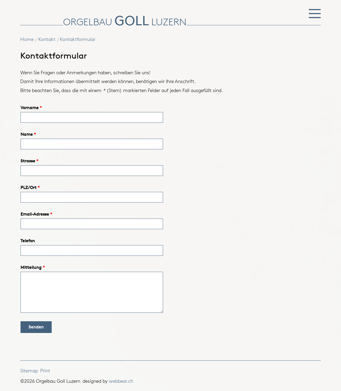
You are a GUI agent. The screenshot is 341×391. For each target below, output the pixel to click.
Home (27, 39)
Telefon (28, 240)
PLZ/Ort (28, 187)
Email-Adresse (35, 214)
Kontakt (46, 39)
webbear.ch (121, 381)
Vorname (30, 107)
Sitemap (29, 370)
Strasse (28, 160)
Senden (36, 327)
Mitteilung (31, 267)
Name (27, 134)
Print (45, 370)
